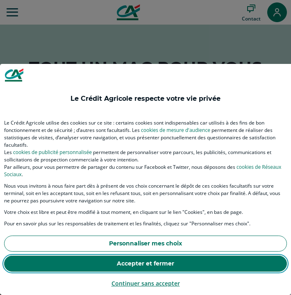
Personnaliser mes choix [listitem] (145, 243)
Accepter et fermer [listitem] (145, 263)
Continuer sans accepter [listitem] (145, 283)
